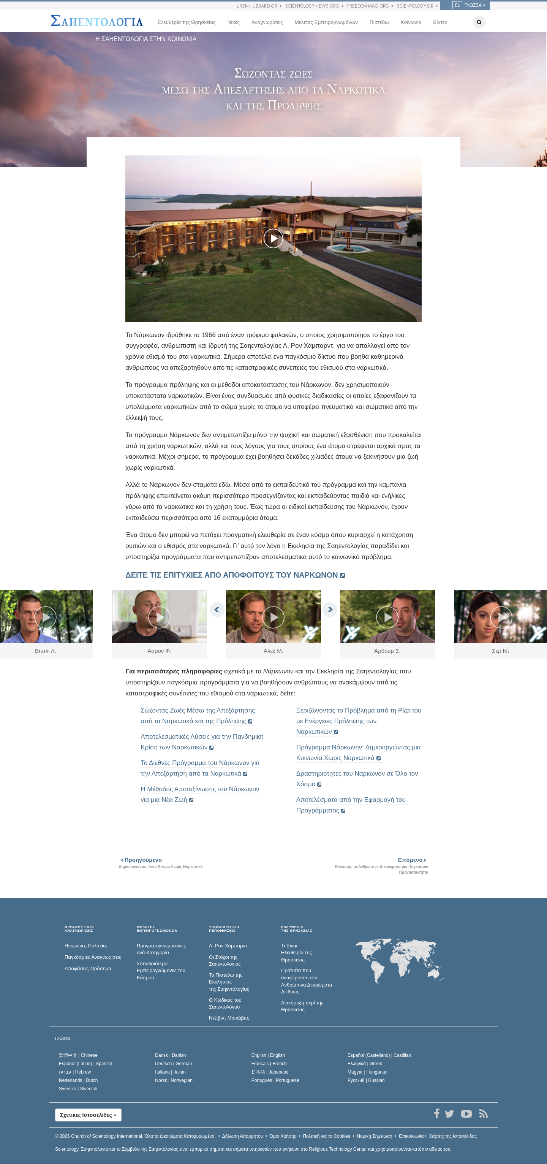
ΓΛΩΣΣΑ (467, 5)
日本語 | (270, 1072)
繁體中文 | (78, 1055)
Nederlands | (78, 1080)
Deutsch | (173, 1063)
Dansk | (170, 1055)
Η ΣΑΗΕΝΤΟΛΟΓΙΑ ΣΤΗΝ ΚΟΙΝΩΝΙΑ (146, 39)
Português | (275, 1080)
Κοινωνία (411, 22)
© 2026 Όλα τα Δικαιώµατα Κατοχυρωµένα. (135, 1136)
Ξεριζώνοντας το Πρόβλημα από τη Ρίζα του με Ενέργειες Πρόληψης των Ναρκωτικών (358, 721)
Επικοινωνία (411, 1136)
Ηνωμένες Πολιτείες (86, 946)
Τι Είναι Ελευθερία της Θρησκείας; (296, 953)
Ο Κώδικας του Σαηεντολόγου (225, 1003)
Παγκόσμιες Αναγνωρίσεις (93, 957)
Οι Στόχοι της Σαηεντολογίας (225, 960)
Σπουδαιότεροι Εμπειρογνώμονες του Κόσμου (161, 970)
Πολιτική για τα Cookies (326, 1136)
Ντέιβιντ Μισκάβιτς (229, 1018)
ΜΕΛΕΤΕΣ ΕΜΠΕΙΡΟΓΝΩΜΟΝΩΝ (157, 929)
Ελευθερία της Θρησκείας (187, 22)
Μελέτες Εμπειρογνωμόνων (326, 22)
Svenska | (78, 1088)
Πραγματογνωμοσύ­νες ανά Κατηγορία (161, 949)
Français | (269, 1063)
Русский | (366, 1080)
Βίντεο (440, 22)
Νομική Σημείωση (374, 1136)
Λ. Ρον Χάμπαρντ (228, 946)
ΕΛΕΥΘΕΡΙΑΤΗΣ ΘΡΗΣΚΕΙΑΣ (296, 929)
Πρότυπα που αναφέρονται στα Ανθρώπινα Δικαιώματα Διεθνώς (306, 981)
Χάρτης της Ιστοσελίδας (453, 1136)
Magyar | (367, 1072)
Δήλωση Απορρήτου (242, 1136)
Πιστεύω (379, 22)
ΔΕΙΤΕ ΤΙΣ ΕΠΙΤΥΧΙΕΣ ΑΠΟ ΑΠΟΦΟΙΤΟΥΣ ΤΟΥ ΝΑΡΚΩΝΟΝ (231, 575)
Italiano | (170, 1072)
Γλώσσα (62, 1038)
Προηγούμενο (140, 860)
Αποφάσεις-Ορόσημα (88, 968)
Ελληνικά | (365, 1063)
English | (268, 1055)
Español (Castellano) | (379, 1055)
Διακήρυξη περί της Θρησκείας (302, 1006)
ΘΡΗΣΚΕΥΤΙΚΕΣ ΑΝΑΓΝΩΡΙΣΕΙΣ (80, 929)
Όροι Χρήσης (283, 1136)
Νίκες (234, 22)
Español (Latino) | (85, 1063)
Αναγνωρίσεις (267, 22)
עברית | (75, 1072)
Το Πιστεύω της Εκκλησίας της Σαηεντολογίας (229, 982)
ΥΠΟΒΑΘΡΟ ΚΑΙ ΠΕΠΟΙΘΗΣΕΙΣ (224, 929)
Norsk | (174, 1080)
